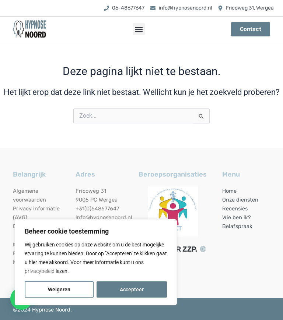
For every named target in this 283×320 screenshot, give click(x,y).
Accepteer (132, 289)
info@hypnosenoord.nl (104, 217)
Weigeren (59, 289)
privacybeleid (40, 271)
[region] (96, 262)
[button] (139, 29)
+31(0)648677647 (97, 208)
